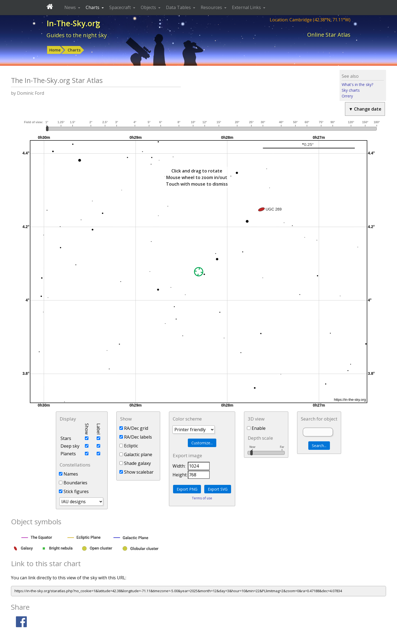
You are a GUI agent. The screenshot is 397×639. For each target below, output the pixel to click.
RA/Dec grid (133, 428)
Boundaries (73, 483)
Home (55, 50)
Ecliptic (128, 446)
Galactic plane (135, 454)
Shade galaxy (135, 463)
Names (68, 474)
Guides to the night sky (77, 35)
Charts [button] (93, 7)
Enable (256, 428)
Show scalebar (136, 472)
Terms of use (202, 498)
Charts (74, 50)
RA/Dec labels (135, 437)
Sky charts (351, 90)
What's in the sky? (357, 84)
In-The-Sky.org (73, 23)
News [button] (70, 7)
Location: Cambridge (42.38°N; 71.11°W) (310, 20)
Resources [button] (212, 7)
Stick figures (74, 491)
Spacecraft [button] (120, 7)
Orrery (347, 96)
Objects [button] (149, 7)
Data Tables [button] (179, 7)
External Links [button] (247, 7)
